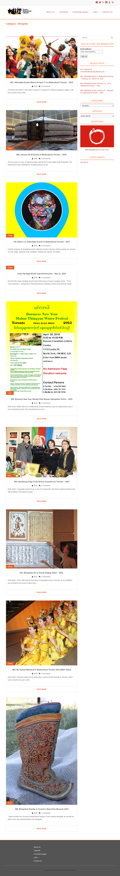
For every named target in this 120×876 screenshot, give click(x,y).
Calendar (63, 12)
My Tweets (84, 162)
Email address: (91, 50)
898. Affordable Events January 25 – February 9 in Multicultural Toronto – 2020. (96, 92)
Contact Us (107, 12)
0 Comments (45, 86)
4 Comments (45, 673)
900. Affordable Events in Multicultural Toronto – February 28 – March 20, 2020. (96, 77)
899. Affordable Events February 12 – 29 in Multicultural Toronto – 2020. (95, 84)
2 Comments (45, 577)
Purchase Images (80, 12)
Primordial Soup (103, 150)
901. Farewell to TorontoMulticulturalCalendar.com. (92, 70)
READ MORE (42, 102)
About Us (50, 12)
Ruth (35, 86)
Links (95, 12)
